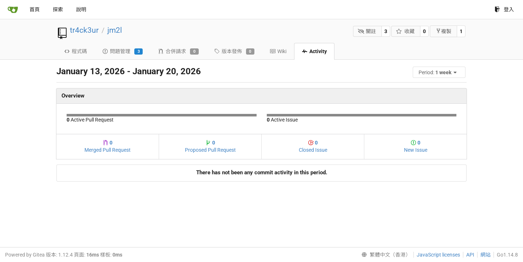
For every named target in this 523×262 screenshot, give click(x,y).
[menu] (440, 72)
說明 (81, 9)
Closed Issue (313, 146)
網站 (485, 255)
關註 (367, 31)
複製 (443, 31)
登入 (504, 9)
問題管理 (122, 51)
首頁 (34, 9)
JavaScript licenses (438, 255)
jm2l (114, 30)
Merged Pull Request (107, 146)
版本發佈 (234, 51)
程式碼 (75, 51)
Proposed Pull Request (210, 146)
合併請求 (178, 51)
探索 (58, 9)
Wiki (278, 51)
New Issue (415, 146)
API (470, 255)
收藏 (405, 31)
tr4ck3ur (84, 30)
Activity (314, 51)
